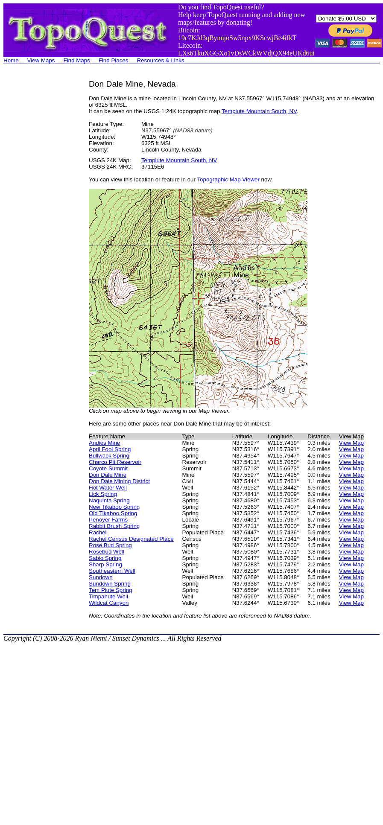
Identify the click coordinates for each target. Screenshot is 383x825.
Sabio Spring (105, 558)
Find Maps (77, 60)
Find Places (114, 60)
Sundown (101, 577)
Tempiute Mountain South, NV (259, 111)
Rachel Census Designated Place (131, 539)
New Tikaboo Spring (114, 507)
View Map (351, 443)
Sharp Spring (105, 564)
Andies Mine (104, 443)
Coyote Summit (108, 468)
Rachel (98, 532)
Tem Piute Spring (110, 590)
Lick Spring (103, 494)
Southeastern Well (112, 571)
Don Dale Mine (107, 475)
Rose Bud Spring (110, 545)
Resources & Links (160, 60)
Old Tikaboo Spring (113, 513)
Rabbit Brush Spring (114, 526)
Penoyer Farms (108, 519)
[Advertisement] (37, 207)
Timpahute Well (108, 596)
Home (11, 60)
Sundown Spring (110, 583)
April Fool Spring (110, 449)
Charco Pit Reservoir (115, 462)
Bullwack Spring (109, 455)
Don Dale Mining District (119, 481)
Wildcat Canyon (109, 603)
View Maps (41, 60)
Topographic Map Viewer (228, 179)
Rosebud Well (106, 551)
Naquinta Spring (109, 500)
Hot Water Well (108, 487)
